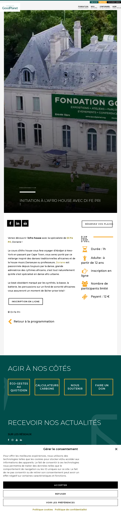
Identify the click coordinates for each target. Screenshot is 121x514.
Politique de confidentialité (71, 509)
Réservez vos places (99, 224)
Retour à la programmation (31, 321)
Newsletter (103, 2)
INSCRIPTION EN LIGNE (26, 301)
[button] (116, 449)
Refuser (60, 494)
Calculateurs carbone (114, 2)
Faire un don (94, 2)
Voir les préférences (60, 502)
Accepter (60, 485)
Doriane (60, 262)
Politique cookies (43, 509)
